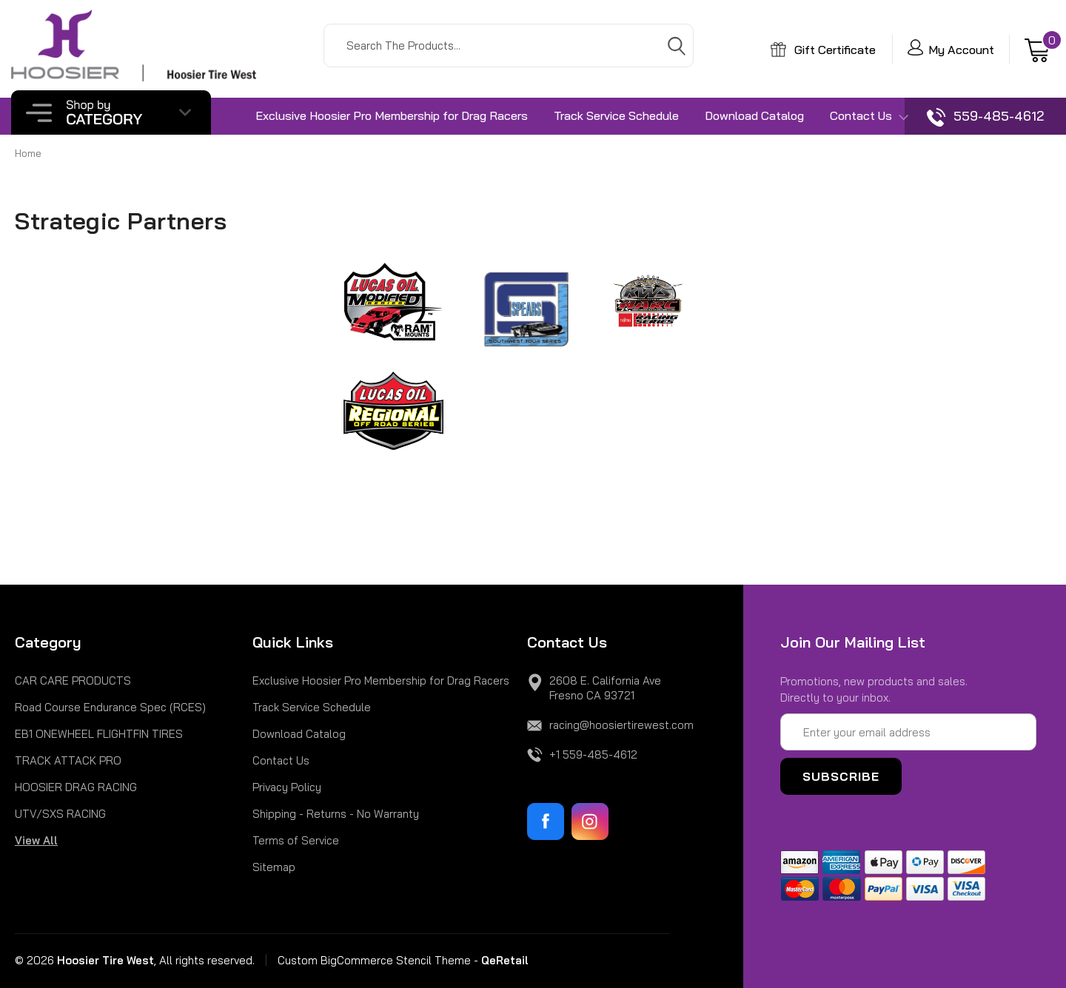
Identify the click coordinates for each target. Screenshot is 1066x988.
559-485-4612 (985, 117)
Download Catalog (754, 115)
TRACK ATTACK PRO (68, 760)
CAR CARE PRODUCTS (73, 680)
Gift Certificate (823, 49)
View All (36, 840)
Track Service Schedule (616, 115)
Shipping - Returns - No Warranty (335, 814)
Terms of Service (295, 840)
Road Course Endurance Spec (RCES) (110, 707)
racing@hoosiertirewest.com (621, 725)
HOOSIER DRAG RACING (76, 787)
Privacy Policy (286, 787)
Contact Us (869, 116)
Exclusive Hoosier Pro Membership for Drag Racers (391, 115)
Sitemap (273, 867)
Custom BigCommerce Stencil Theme (374, 960)
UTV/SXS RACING (60, 814)
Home (28, 153)
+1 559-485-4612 (593, 754)
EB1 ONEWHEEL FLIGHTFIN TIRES (99, 734)
